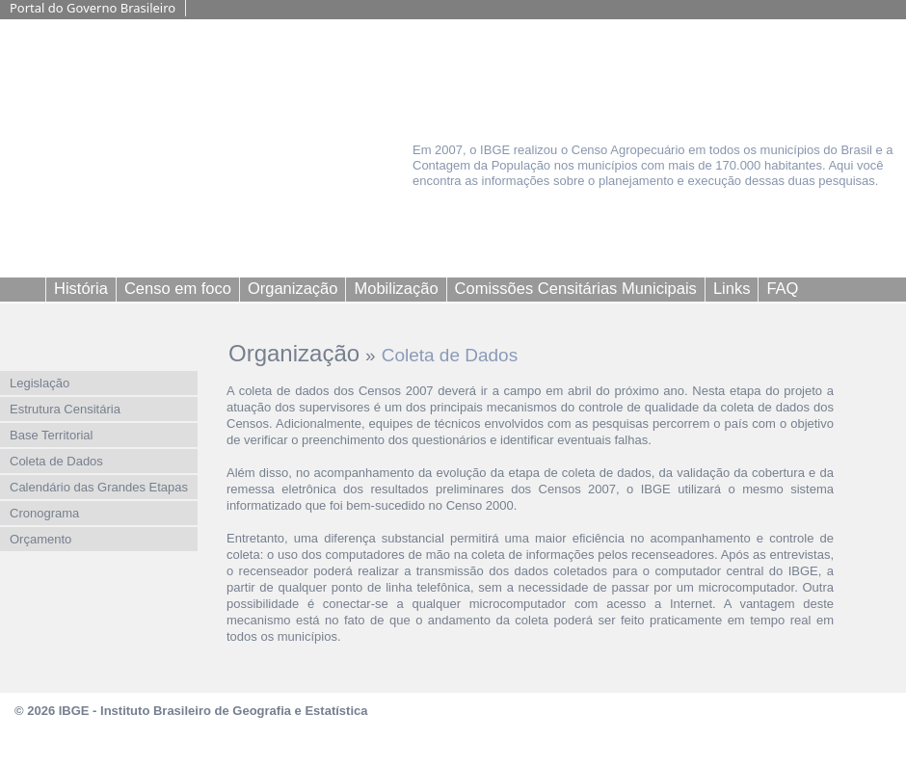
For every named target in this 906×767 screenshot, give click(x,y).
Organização (294, 353)
